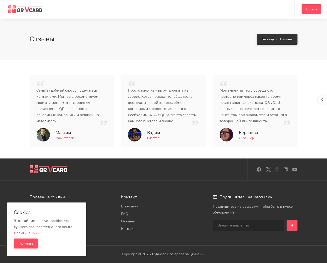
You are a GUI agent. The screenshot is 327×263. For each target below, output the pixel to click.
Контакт (128, 228)
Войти (311, 9)
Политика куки (27, 233)
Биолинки (130, 206)
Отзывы (128, 221)
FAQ (124, 213)
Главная (268, 39)
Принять (25, 243)
